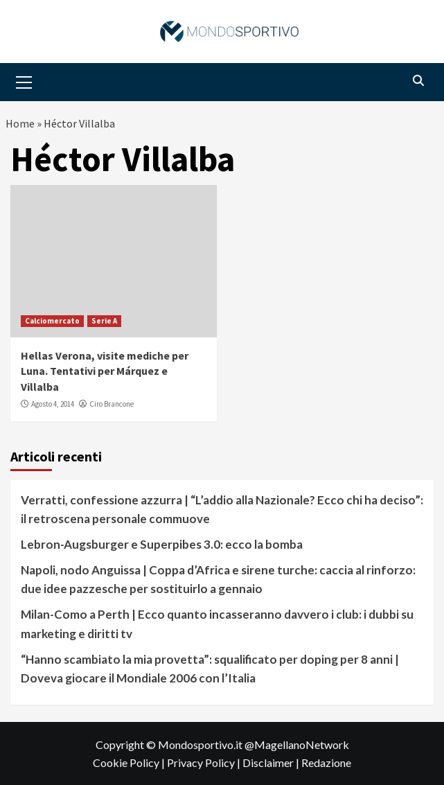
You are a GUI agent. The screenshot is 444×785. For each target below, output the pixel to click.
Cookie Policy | (130, 762)
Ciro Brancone (111, 404)
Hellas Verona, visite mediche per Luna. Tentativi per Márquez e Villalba (104, 371)
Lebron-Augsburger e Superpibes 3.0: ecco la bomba (162, 544)
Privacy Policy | (204, 762)
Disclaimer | (271, 762)
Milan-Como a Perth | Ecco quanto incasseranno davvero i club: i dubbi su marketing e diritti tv (217, 623)
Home (20, 123)
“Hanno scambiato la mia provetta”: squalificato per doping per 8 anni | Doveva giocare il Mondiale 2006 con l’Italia (210, 668)
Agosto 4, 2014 (52, 404)
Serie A (104, 321)
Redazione (326, 762)
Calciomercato (52, 321)
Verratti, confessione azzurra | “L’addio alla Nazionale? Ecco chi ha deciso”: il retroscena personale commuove (222, 509)
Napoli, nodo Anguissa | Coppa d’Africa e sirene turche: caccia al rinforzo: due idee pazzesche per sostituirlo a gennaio (218, 579)
